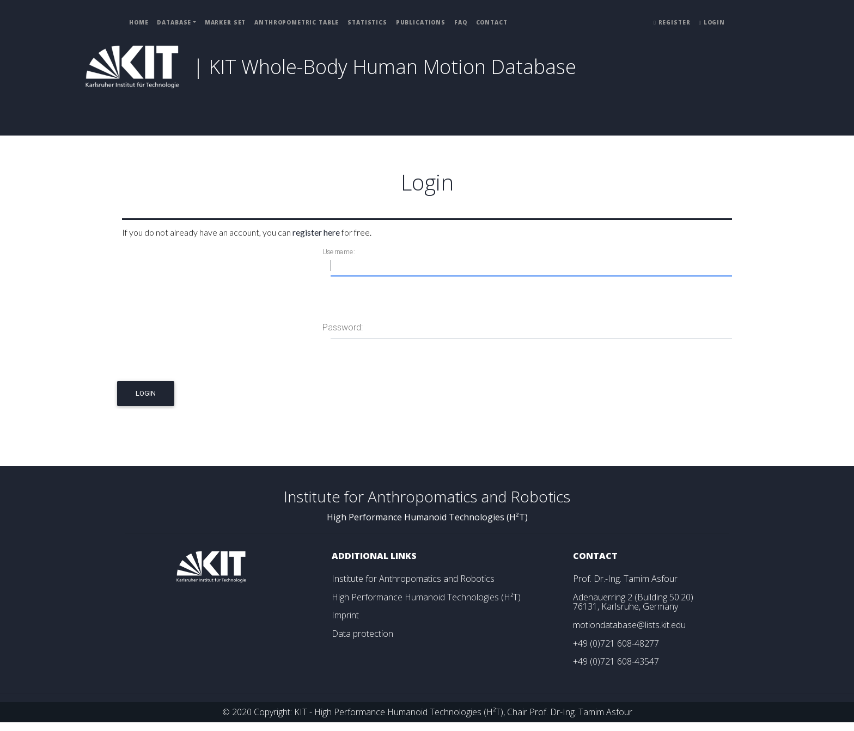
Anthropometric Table (296, 22)
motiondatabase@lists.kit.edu (629, 625)
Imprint (345, 615)
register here (316, 232)
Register (672, 22)
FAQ (460, 22)
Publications (421, 22)
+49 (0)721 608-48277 (616, 643)
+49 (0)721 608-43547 (616, 661)
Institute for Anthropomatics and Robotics (413, 579)
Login (712, 22)
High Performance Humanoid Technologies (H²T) (426, 597)
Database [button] (174, 22)
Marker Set (225, 22)
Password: (342, 328)
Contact (492, 22)
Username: (338, 252)
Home (138, 22)
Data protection (362, 634)
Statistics (367, 22)
